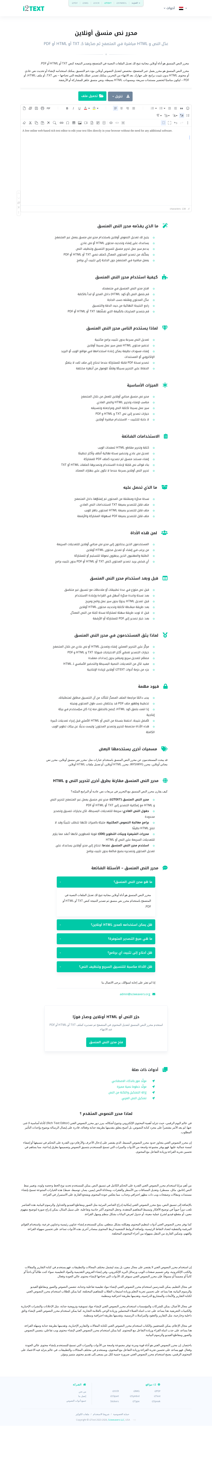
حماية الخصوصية (121, 1469)
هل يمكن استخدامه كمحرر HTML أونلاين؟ (106, 980)
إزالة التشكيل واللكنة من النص (127, 1147)
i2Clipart (114, 1451)
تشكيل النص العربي (134, 1153)
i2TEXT (108, 3)
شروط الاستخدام (101, 1469)
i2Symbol (135, 1451)
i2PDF (75, 3)
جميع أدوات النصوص (76, 1456)
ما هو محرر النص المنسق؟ (106, 937)
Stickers (114, 1456)
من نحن (82, 1446)
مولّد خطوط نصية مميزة (132, 1142)
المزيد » (136, 3)
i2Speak (156, 1456)
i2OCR (96, 3)
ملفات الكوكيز (82, 1469)
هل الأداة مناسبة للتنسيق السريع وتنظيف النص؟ (106, 1022)
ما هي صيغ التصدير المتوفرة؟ (106, 994)
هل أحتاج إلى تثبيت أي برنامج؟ (106, 1008)
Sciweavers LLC (116, 1475)
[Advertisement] (106, 113)
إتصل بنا (82, 1451)
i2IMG (85, 3)
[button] (168, 8)
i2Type (136, 1456)
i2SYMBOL (121, 3)
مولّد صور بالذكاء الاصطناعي (129, 1136)
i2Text (157, 1451)
